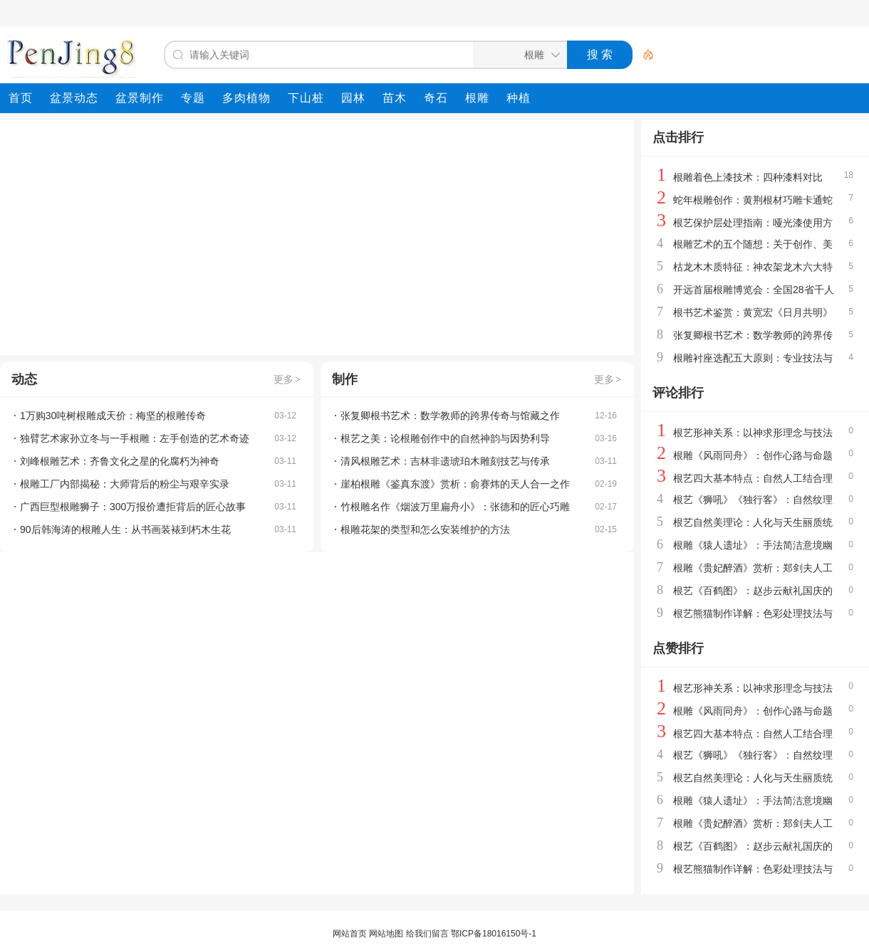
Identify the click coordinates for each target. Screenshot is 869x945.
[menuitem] (20, 98)
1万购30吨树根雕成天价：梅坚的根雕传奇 (113, 415)
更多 (288, 379)
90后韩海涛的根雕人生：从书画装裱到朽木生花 (125, 529)
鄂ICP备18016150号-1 (493, 934)
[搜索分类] (517, 55)
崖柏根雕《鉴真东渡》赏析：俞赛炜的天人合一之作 (455, 484)
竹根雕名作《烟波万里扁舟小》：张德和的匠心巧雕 (455, 506)
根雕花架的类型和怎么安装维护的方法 (425, 529)
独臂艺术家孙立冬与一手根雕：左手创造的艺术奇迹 (134, 438)
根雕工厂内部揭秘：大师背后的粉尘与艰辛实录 (124, 484)
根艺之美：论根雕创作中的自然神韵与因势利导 (445, 438)
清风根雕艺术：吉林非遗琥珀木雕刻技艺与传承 (445, 461)
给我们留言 (427, 934)
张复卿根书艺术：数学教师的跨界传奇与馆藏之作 (450, 415)
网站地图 (386, 934)
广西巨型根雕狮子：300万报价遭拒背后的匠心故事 (133, 506)
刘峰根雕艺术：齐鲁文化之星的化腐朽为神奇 (119, 461)
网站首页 (350, 934)
